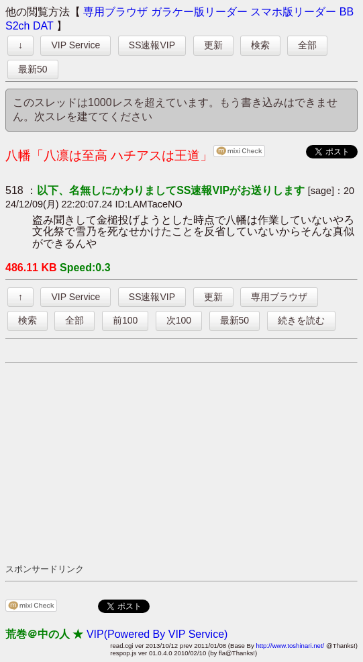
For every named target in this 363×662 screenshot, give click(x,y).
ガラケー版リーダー (199, 11)
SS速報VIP (152, 45)
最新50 (33, 69)
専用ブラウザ (115, 11)
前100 (125, 320)
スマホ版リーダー (293, 11)
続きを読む (301, 320)
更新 (213, 45)
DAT (43, 26)
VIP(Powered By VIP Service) (157, 634)
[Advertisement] (184, 463)
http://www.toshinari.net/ (290, 645)
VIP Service (75, 45)
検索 (260, 45)
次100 (178, 320)
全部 (307, 45)
